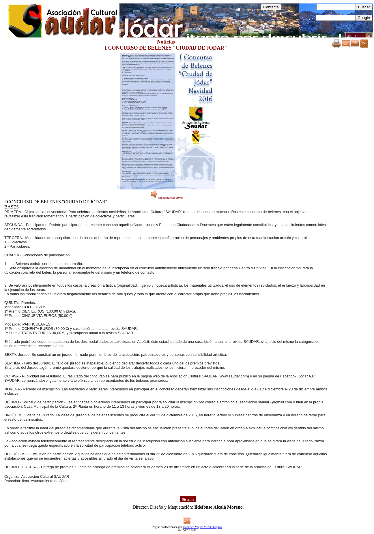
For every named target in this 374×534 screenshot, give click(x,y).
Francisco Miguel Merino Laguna (202, 527)
